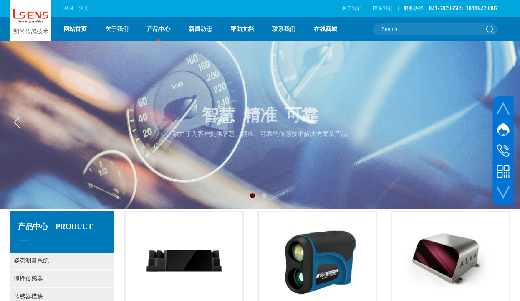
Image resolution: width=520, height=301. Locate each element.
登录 (69, 8)
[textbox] (429, 29)
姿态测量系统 (31, 261)
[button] (252, 195)
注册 (84, 8)
